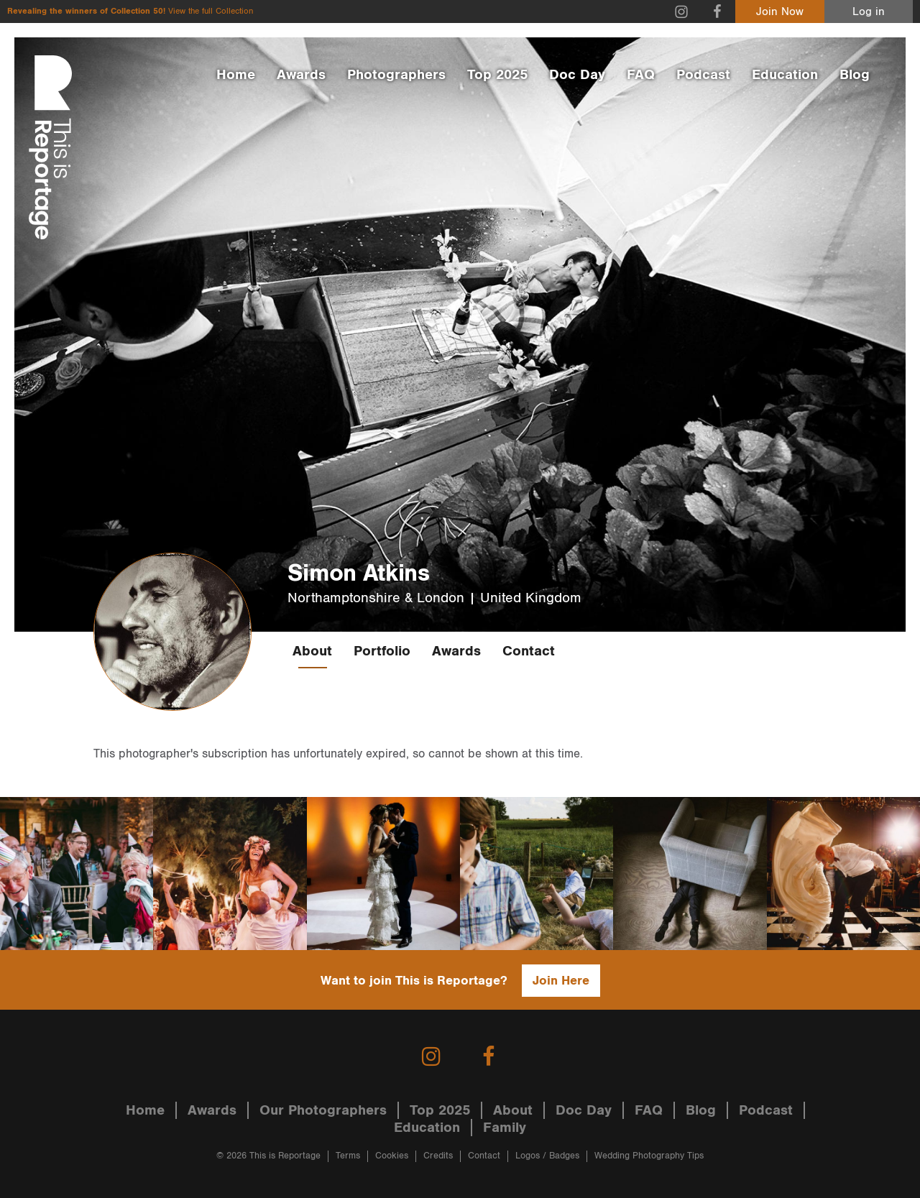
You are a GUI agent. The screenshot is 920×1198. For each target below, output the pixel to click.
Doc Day (577, 74)
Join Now (780, 12)
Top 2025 (497, 74)
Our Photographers (323, 1110)
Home (235, 74)
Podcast (703, 74)
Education (785, 74)
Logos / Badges (547, 1156)
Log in (868, 12)
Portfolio (382, 651)
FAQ (641, 74)
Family (504, 1127)
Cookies (391, 1156)
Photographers (396, 74)
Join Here (561, 980)
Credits (438, 1156)
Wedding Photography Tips (649, 1156)
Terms (348, 1156)
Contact (528, 651)
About (312, 651)
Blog (855, 74)
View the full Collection (210, 11)
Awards (301, 74)
